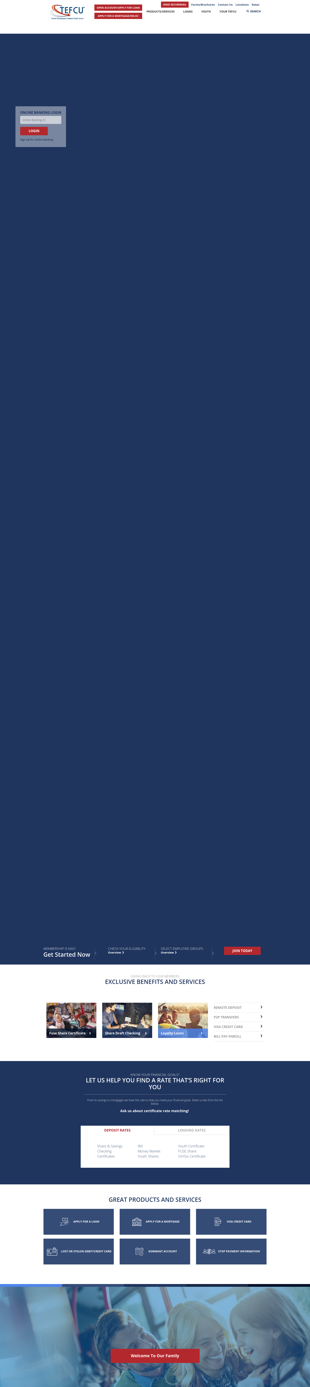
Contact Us (225, 4)
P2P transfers (226, 1017)
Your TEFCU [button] (228, 11)
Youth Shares (148, 1156)
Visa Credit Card (228, 1026)
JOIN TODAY (242, 950)
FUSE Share (187, 1151)
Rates (255, 4)
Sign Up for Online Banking (36, 139)
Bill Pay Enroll (227, 1036)
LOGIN (34, 131)
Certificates (106, 1156)
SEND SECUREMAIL (174, 4)
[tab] (117, 1130)
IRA (140, 1146)
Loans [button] (188, 11)
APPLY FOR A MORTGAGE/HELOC (118, 16)
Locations (242, 4)
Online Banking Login (40, 112)
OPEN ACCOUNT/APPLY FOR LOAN (118, 7)
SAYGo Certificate (192, 1156)
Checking (104, 1151)
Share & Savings (110, 1146)
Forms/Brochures (203, 4)
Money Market (149, 1151)
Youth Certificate (191, 1146)
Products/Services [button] (160, 11)
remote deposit (228, 1007)
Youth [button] (206, 11)
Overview (168, 952)
